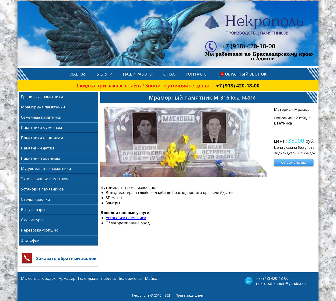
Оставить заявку (293, 162)
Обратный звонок (245, 74)
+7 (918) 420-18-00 (237, 85)
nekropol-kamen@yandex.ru (281, 283)
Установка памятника (126, 217)
